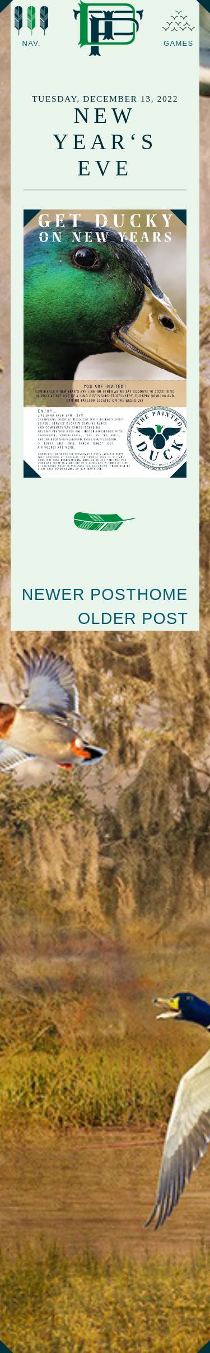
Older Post (133, 618)
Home (162, 594)
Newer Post (79, 594)
